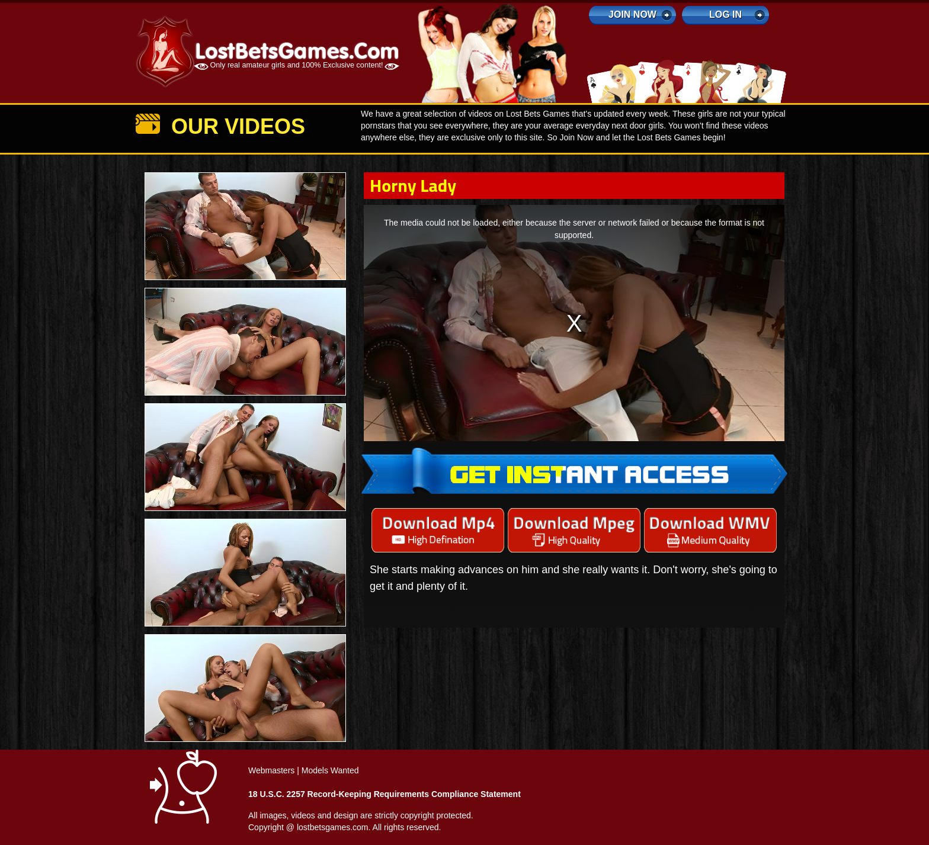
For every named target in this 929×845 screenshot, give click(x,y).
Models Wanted (330, 770)
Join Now (632, 14)
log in (725, 14)
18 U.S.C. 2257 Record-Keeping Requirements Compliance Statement (384, 794)
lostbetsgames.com (333, 827)
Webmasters (271, 770)
